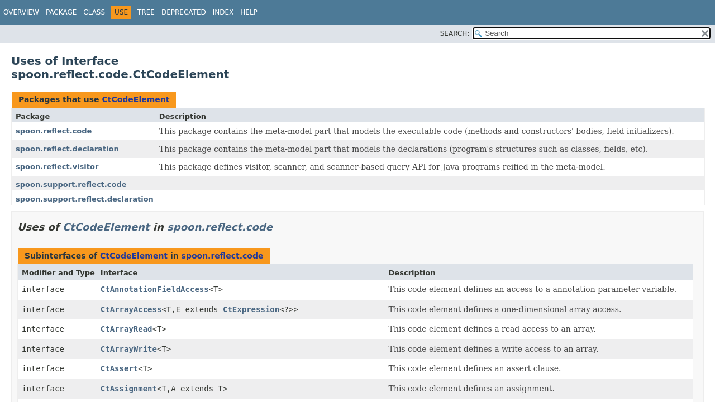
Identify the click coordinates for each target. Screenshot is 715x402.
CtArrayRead (126, 328)
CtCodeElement (135, 99)
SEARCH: (455, 33)
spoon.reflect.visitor (57, 166)
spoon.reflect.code (54, 131)
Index (223, 12)
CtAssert (119, 368)
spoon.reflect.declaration (67, 149)
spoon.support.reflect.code (71, 184)
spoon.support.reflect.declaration (85, 199)
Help (249, 12)
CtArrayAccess (131, 309)
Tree (146, 12)
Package (61, 12)
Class (94, 12)
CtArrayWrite (129, 348)
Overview (21, 12)
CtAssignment (129, 388)
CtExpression (251, 309)
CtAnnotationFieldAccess (155, 289)
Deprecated (183, 12)
